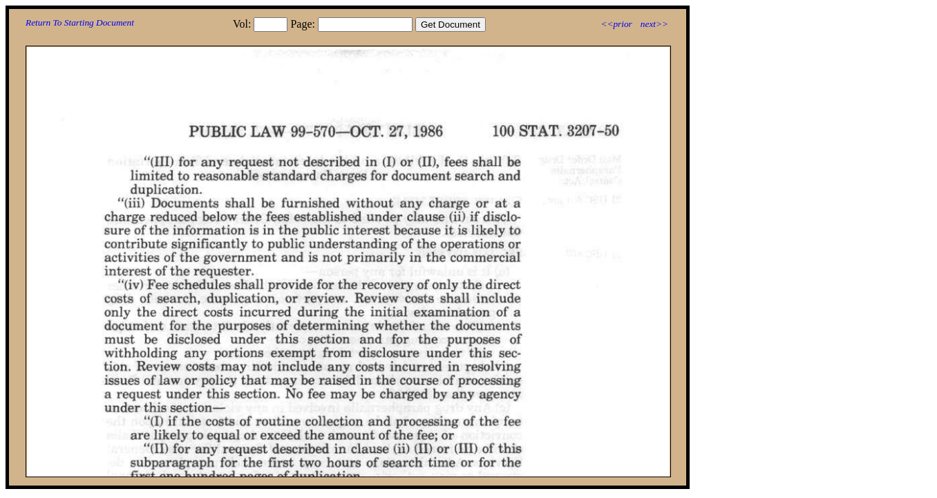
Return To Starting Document (80, 22)
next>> (654, 24)
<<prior (616, 24)
